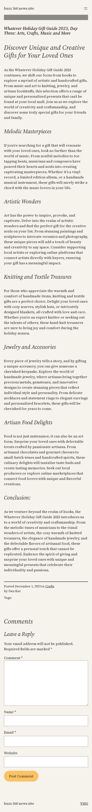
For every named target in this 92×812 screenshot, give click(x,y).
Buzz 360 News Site (19, 8)
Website (11, 752)
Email (10, 732)
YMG (84, 803)
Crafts (49, 586)
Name (10, 711)
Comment (13, 657)
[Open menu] (85, 8)
